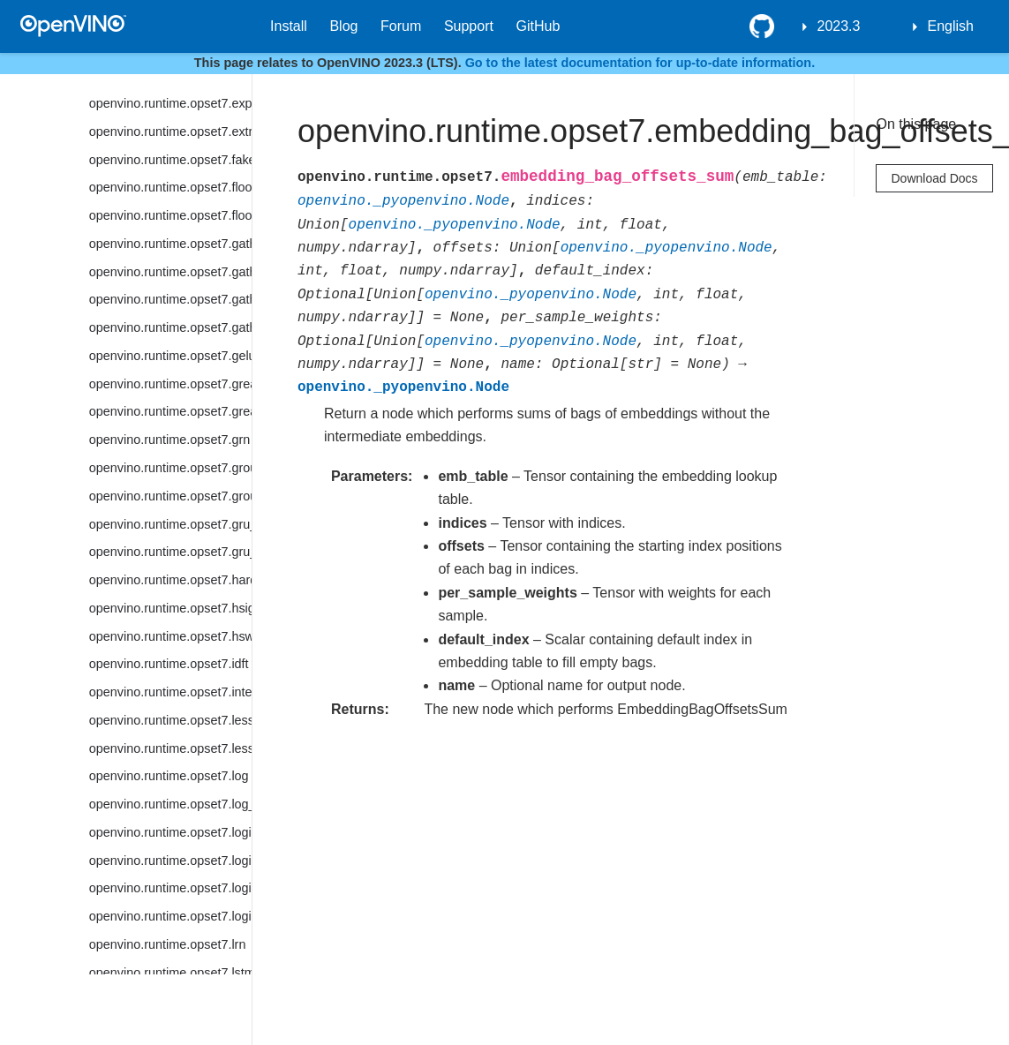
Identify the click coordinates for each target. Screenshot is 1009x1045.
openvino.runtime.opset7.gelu (170, 356)
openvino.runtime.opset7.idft (169, 664)
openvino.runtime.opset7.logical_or (170, 888)
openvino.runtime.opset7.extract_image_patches (170, 131)
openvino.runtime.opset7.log (169, 776)
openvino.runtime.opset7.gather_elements (170, 272)
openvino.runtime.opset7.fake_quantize (170, 160)
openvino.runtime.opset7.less (170, 720)
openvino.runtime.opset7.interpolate (170, 692)
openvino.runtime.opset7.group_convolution (170, 468)
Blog (343, 26)
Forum (400, 26)
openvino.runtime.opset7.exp (170, 103)
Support (468, 26)
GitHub (538, 26)
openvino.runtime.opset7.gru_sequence (170, 552)
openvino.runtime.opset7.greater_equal (170, 411)
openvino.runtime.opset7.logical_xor (170, 916)
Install (288, 26)
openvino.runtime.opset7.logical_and (170, 832)
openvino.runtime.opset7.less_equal (170, 748)
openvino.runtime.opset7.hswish (170, 636)
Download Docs (934, 178)
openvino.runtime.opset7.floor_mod (170, 215)
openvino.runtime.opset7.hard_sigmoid (170, 580)
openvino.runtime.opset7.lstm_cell (170, 973)
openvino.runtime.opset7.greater (170, 384)
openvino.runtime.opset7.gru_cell (170, 524)
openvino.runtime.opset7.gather (170, 244)
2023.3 (839, 26)
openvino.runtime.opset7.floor (170, 187)
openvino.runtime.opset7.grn (169, 439)
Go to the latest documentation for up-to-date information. (640, 63)
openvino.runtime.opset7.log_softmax (170, 804)
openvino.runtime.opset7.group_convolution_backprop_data (170, 496)
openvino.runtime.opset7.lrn (167, 944)
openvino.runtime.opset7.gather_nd (170, 299)
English (951, 26)
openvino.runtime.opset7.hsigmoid (170, 608)
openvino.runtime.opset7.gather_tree (170, 327)
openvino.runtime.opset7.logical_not (170, 860)
